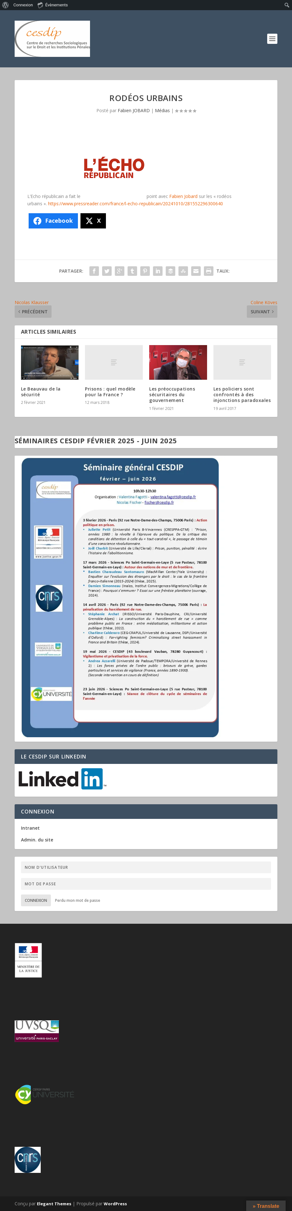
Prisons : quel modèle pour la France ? (110, 392)
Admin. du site (37, 840)
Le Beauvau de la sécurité (41, 392)
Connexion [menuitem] (23, 5)
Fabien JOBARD (134, 110)
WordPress (115, 1204)
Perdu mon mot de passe (77, 900)
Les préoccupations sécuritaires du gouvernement (172, 394)
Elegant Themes (54, 1204)
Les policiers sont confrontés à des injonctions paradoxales (242, 394)
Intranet (30, 828)
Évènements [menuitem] (53, 5)
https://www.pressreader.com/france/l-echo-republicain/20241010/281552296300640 (135, 204)
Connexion (36, 900)
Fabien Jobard (183, 196)
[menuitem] (5, 5)
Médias (162, 110)
